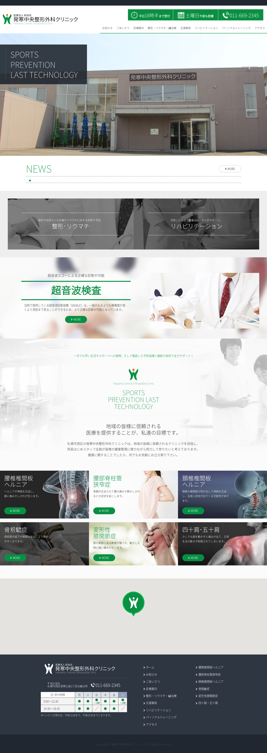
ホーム (150, 667)
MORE (231, 169)
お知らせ (107, 28)
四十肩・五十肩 (208, 703)
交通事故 (185, 28)
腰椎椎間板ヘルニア (210, 667)
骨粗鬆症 (204, 689)
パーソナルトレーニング (236, 28)
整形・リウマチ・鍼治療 (162, 28)
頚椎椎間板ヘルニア (210, 681)
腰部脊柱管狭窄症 (209, 674)
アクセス (260, 28)
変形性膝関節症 (208, 696)
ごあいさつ (122, 28)
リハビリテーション (206, 28)
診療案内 (139, 28)
